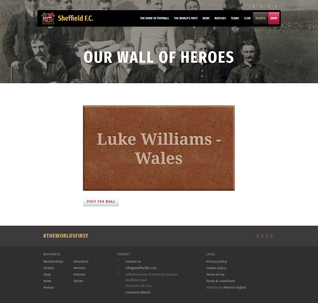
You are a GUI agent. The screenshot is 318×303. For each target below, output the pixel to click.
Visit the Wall (101, 201)
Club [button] (245, 20)
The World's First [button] (184, 20)
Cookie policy (216, 268)
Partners (79, 268)
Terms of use (215, 274)
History (48, 287)
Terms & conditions (220, 281)
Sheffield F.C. (69, 20)
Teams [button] (233, 20)
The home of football (152, 20)
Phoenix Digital (234, 287)
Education (80, 261)
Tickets (258, 20)
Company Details (137, 292)
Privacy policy (216, 261)
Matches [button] (218, 20)
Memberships (53, 261)
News (204, 20)
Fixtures (79, 274)
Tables (78, 281)
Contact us (133, 261)
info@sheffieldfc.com (141, 268)
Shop (271, 20)
